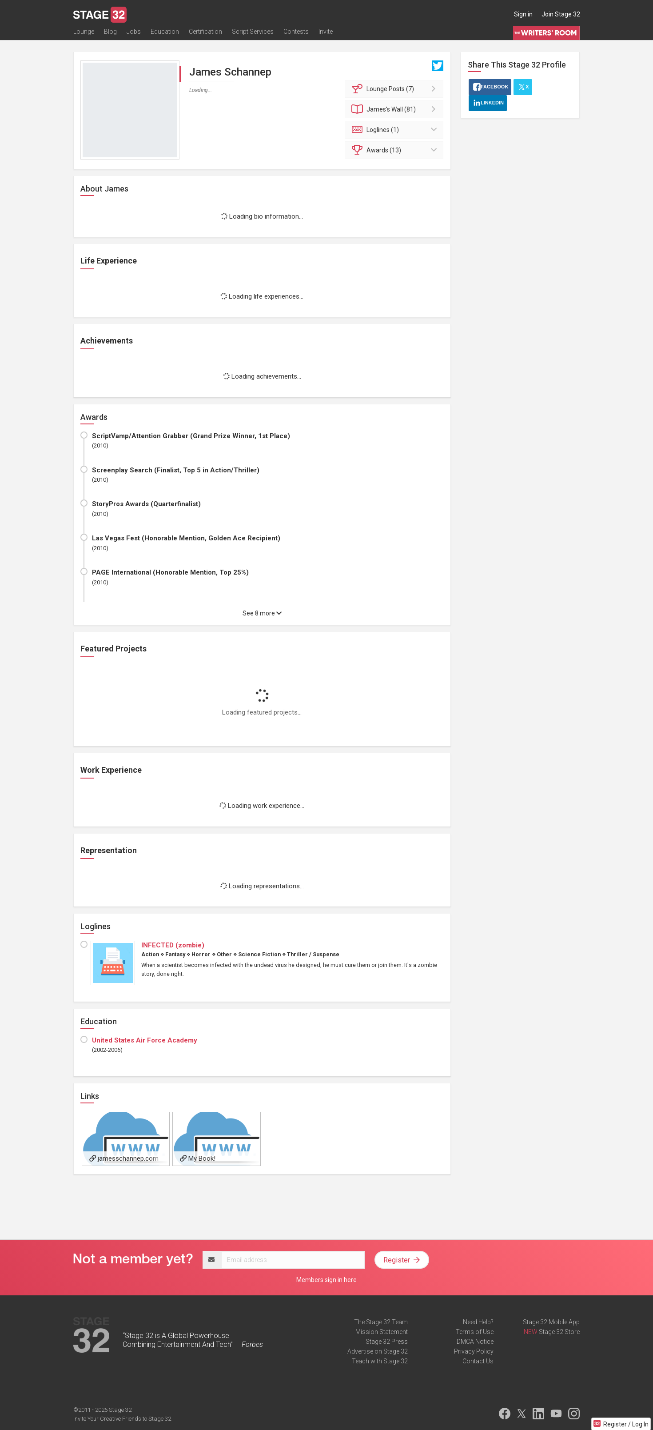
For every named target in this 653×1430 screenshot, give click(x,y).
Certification (205, 34)
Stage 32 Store (559, 1331)
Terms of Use (475, 1331)
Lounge (83, 34)
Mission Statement (381, 1331)
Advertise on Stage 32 (377, 1351)
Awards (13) (395, 150)
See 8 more (262, 613)
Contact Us (478, 1361)
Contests (296, 34)
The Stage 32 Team (381, 1322)
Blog (110, 34)
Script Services (253, 34)
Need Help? (478, 1322)
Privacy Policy (474, 1351)
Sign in (523, 14)
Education (165, 34)
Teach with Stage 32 (380, 1361)
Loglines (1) (395, 129)
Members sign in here (326, 1279)
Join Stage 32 (561, 14)
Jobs (134, 34)
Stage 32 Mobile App (551, 1322)
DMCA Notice (475, 1341)
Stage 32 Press (387, 1341)
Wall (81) (395, 109)
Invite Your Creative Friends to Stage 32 (122, 1418)
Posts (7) (395, 89)
